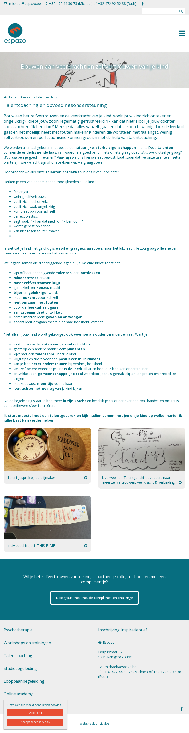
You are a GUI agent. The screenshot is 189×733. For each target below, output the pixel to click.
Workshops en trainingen (27, 642)
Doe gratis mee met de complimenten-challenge (94, 597)
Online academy (18, 694)
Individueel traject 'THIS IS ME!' (31, 545)
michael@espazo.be (22, 3)
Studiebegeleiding (20, 668)
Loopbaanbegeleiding (24, 681)
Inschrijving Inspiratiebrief (122, 630)
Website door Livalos (94, 723)
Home (12, 97)
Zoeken (181, 11)
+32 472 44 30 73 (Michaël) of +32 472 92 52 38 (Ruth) (91, 3)
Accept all (35, 713)
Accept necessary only (35, 722)
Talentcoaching (18, 655)
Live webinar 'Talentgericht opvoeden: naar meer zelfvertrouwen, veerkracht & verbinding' (138, 480)
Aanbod (26, 97)
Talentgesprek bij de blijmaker (31, 477)
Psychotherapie (18, 630)
